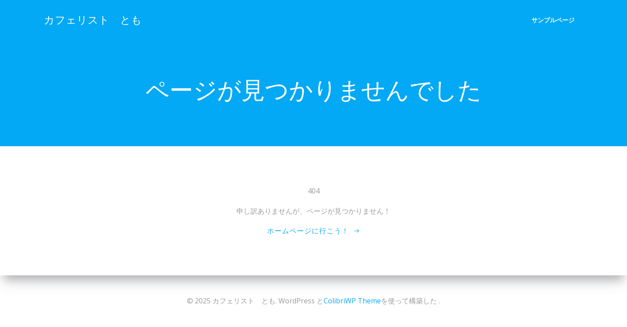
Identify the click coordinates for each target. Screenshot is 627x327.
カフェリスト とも (93, 19)
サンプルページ (553, 20)
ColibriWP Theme (352, 301)
